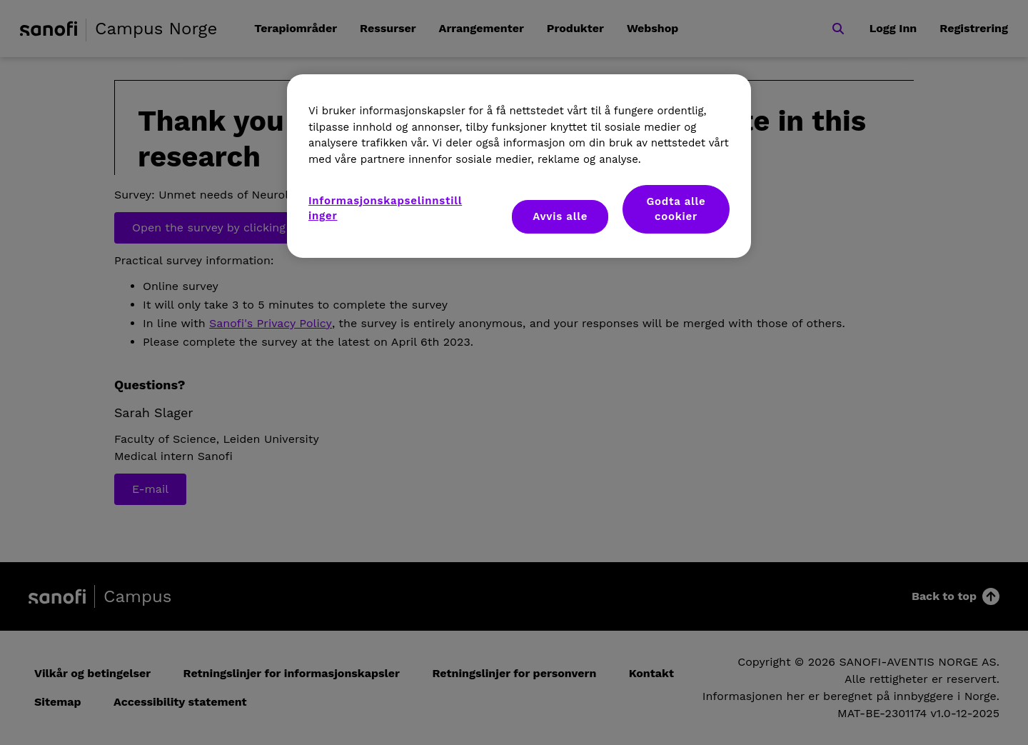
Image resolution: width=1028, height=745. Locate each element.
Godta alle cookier (675, 209)
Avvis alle (560, 216)
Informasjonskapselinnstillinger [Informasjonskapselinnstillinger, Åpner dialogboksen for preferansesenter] (385, 208)
